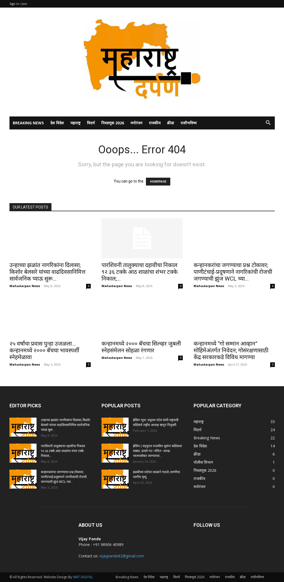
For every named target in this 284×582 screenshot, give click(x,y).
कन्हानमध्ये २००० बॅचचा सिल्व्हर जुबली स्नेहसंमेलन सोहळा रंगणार (141, 347)
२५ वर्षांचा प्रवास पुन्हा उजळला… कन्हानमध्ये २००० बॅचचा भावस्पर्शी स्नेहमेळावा (44, 350)
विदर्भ (91, 122)
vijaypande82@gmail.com (121, 555)
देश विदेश (57, 122)
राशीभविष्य (189, 122)
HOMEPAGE (158, 181)
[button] (268, 123)
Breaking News (28, 122)
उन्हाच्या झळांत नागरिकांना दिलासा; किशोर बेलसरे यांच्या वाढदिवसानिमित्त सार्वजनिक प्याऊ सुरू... (47, 272)
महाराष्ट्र (75, 122)
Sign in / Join (18, 4)
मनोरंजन (136, 122)
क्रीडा (170, 122)
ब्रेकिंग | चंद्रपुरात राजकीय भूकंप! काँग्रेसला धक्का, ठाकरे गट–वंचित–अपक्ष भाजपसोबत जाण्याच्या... (157, 451)
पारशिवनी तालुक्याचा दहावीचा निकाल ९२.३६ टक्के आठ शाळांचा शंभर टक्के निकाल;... (140, 272)
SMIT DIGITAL (83, 577)
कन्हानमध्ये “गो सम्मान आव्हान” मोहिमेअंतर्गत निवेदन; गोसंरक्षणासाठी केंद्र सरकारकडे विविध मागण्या (231, 350)
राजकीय (155, 122)
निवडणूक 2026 (112, 122)
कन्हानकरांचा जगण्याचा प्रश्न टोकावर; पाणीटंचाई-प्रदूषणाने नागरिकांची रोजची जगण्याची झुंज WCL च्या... (233, 272)
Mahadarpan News (24, 286)
